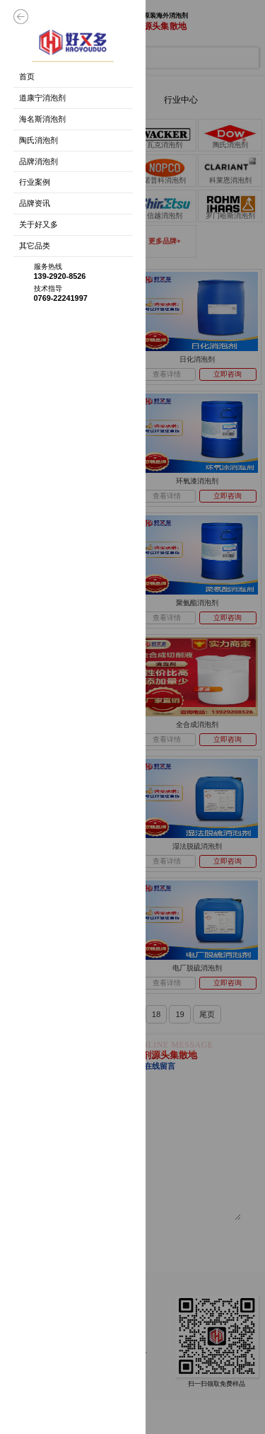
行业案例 (34, 182)
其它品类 (34, 245)
